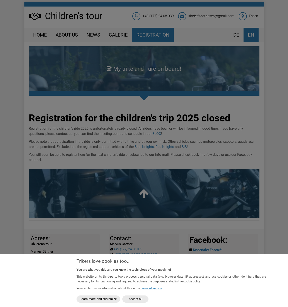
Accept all (135, 299)
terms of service (151, 288)
